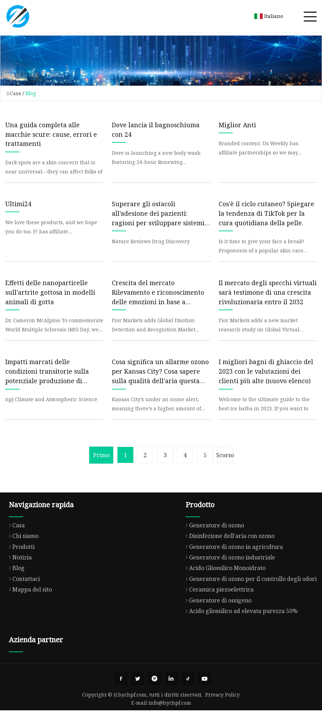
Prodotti (20, 558)
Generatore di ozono (213, 537)
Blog (15, 580)
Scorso (228, 467)
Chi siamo (21, 548)
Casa (15, 93)
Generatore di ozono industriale (228, 569)
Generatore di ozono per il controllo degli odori (249, 590)
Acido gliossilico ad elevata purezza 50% (240, 622)
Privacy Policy (222, 707)
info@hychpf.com (169, 715)
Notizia (18, 569)
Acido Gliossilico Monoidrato (224, 580)
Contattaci (22, 590)
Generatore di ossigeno (216, 612)
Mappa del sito (28, 601)
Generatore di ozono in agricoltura (232, 558)
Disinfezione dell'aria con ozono (228, 548)
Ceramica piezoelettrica (218, 601)
